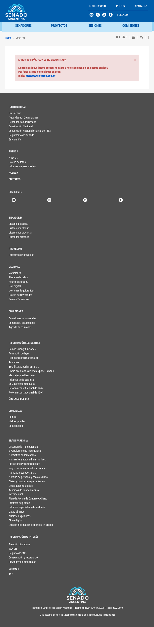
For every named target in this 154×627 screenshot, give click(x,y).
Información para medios (22, 166)
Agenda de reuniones (15, 327)
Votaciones (15, 273)
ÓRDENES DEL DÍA (19, 399)
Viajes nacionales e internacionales (28, 468)
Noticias (13, 157)
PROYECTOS (59, 25)
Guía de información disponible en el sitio (30, 525)
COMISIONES (130, 25)
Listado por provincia (20, 232)
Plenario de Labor (18, 277)
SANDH (13, 548)
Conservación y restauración (15, 557)
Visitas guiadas (17, 421)
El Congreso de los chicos (15, 562)
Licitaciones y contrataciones (24, 464)
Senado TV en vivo (19, 299)
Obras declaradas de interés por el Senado (30, 371)
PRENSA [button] (121, 6)
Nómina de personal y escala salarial (28, 477)
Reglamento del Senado (21, 135)
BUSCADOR (123, 15)
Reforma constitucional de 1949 (26, 388)
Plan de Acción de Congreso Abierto (28, 498)
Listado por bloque (19, 228)
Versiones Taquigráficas (22, 290)
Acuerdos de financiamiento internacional (24, 492)
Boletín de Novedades (20, 295)
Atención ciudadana (15, 544)
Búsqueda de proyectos (21, 255)
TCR (11, 573)
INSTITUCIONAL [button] (98, 6)
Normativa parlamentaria (22, 455)
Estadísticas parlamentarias (24, 366)
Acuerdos (14, 362)
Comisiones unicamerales (15, 318)
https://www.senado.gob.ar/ (40, 76)
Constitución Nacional (21, 126)
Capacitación (16, 426)
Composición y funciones (22, 349)
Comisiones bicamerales (15, 323)
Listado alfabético (18, 224)
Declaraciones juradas (21, 486)
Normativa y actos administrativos (27, 459)
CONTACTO (14, 179)
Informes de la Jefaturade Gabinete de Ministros (22, 382)
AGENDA (13, 173)
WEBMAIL (14, 569)
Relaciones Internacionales (23, 358)
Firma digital (15, 520)
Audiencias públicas (19, 516)
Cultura (13, 417)
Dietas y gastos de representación (27, 481)
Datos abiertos (16, 511)
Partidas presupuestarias (22, 472)
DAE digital (15, 286)
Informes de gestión (19, 503)
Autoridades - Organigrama (23, 117)
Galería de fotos (17, 162)
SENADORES (23, 25)
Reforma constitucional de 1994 (26, 392)
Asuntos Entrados (18, 282)
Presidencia (15, 113)
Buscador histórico (19, 237)
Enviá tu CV (15, 139)
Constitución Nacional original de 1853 (30, 130)
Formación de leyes (19, 353)
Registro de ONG (15, 553)
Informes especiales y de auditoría (27, 507)
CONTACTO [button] (141, 6)
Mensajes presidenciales (22, 375)
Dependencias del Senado (22, 122)
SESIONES (95, 25)
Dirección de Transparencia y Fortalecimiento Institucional (25, 448)
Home (8, 37)
